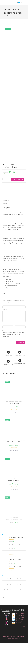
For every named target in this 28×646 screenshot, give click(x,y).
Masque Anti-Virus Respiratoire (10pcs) (18, 15)
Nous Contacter (23, 625)
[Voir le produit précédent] (3, 24)
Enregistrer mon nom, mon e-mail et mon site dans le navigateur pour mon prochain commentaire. (13, 334)
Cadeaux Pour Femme (10, 401)
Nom (4, 324)
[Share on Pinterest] (8, 362)
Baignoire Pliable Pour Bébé (14, 442)
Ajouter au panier (18, 179)
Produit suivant (20, 23)
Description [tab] (6, 200)
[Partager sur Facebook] (20, 353)
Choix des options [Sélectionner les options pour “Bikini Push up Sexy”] (14, 412)
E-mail (16, 324)
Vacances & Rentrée (18, 401)
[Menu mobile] (23, 2)
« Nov (3, 597)
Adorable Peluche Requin (14, 480)
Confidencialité (6, 636)
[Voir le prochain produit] (24, 24)
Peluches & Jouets (14, 478)
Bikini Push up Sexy (14, 403)
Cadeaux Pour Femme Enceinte (19, 440)
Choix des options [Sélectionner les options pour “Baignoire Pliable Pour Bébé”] (14, 450)
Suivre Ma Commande (23, 621)
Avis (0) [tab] (5, 203)
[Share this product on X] (8, 353)
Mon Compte (22, 614)
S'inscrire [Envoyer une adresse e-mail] (6, 610)
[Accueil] (2, 15)
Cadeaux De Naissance (7, 440)
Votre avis (5, 309)
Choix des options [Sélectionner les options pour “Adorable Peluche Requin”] (14, 489)
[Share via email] (20, 362)
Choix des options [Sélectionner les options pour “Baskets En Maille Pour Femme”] (14, 527)
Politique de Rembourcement (14, 638)
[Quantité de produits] (3, 179)
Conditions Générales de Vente (18, 636)
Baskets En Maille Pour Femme (14, 519)
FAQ (23, 617)
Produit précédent (8, 23)
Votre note (4, 305)
